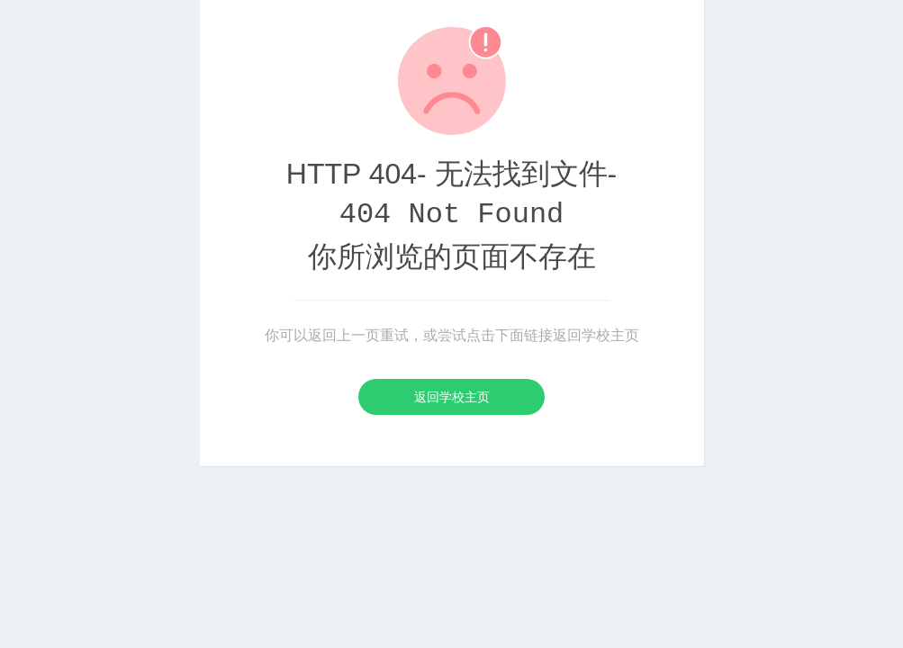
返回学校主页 (452, 397)
